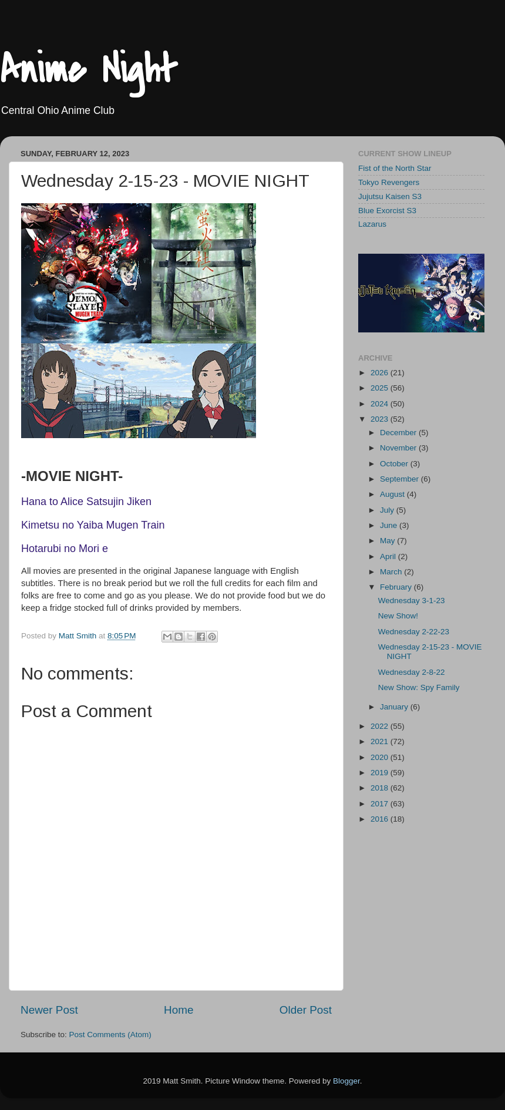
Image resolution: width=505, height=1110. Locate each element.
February (397, 587)
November (399, 447)
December (399, 432)
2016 (380, 819)
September (400, 479)
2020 (380, 757)
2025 (380, 388)
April (389, 556)
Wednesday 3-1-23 (411, 600)
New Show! (398, 615)
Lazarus (372, 224)
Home (178, 1010)
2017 (380, 803)
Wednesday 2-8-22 (411, 672)
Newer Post (49, 1010)
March (392, 571)
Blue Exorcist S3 (387, 210)
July (388, 510)
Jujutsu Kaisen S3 (390, 196)
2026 (380, 372)
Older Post (306, 1010)
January (395, 706)
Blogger (346, 1081)
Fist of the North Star (395, 168)
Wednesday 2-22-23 (413, 631)
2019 (380, 772)
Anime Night (88, 69)
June (389, 525)
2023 (380, 419)
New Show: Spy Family (419, 687)
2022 (380, 726)
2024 (380, 403)
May (388, 540)
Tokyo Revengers (388, 182)
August (393, 494)
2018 (380, 787)
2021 (380, 741)
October (395, 463)
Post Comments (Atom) (110, 1034)
